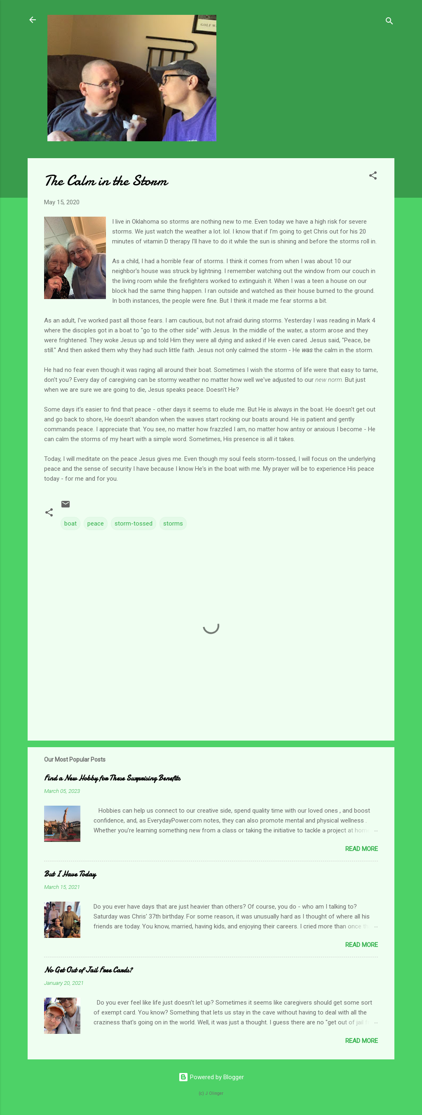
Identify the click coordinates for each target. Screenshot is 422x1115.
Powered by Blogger (211, 1077)
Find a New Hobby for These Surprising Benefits (112, 778)
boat (70, 523)
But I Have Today (70, 874)
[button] (373, 177)
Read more (361, 849)
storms (173, 523)
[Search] (389, 22)
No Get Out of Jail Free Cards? (88, 970)
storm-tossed (133, 523)
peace (95, 523)
